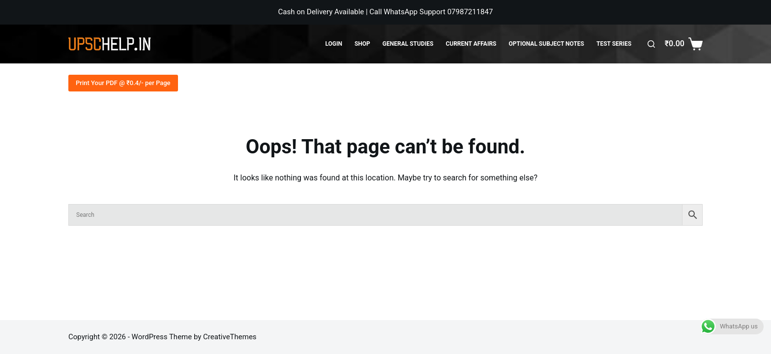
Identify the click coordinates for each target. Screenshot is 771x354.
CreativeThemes (230, 336)
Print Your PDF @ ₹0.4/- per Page (123, 83)
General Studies (408, 43)
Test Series (613, 43)
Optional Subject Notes (546, 43)
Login (333, 43)
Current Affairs (470, 43)
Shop (362, 43)
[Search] (651, 44)
